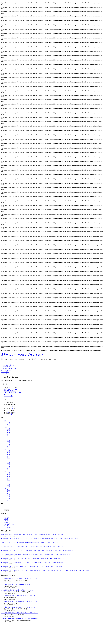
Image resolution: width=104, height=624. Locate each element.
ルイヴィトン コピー (7, 367)
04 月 (8, 442)
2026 (5, 421)
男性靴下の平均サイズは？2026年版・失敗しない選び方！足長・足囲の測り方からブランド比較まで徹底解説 (32, 534)
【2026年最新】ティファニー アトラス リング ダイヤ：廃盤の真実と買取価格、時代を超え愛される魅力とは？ (33, 558)
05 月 (8, 441)
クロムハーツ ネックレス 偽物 (12, 392)
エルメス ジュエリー (10, 391)
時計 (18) (6, 517)
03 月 (8, 422)
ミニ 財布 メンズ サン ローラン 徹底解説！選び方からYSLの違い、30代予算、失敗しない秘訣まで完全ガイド (33, 546)
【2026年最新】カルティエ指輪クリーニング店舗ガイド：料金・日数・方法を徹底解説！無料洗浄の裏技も (32, 562)
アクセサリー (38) (9, 524)
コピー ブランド (5, 373)
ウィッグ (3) (7, 527)
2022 (5, 488)
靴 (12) (6, 525)
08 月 (8, 436)
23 (14, 412)
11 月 (8, 430)
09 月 (8, 434)
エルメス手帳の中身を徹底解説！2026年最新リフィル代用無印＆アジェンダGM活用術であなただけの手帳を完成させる (35, 554)
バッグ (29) (7, 520)
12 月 (8, 429)
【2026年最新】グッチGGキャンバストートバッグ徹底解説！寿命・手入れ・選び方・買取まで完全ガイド (31, 566)
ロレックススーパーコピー (8, 368)
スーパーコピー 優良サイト (9, 365)
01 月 (8, 426)
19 (8, 412)
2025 (5, 427)
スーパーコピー (8, 396)
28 (11, 414)
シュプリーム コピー (7, 370)
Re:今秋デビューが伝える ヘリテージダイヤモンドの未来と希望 (19, 618)
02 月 (8, 424)
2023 (5, 471)
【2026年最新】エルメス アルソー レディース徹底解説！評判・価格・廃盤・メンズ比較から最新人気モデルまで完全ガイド (37, 550)
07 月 (8, 437)
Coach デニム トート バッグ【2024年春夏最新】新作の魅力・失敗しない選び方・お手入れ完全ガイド (30, 542)
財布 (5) (6, 519)
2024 (5, 449)
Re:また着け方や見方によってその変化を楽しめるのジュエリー (19, 578)
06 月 (8, 439)
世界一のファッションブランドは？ (22, 354)
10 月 (8, 432)
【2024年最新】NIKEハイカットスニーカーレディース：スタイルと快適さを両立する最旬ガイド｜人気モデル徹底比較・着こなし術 (39, 538)
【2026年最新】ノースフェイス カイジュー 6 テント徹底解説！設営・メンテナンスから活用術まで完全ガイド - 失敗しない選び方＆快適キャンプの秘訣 (45, 570)
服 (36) (6, 522)
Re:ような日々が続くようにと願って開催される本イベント (18, 590)
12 (8, 410)
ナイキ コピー (5, 372)
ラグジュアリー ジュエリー (12, 389)
